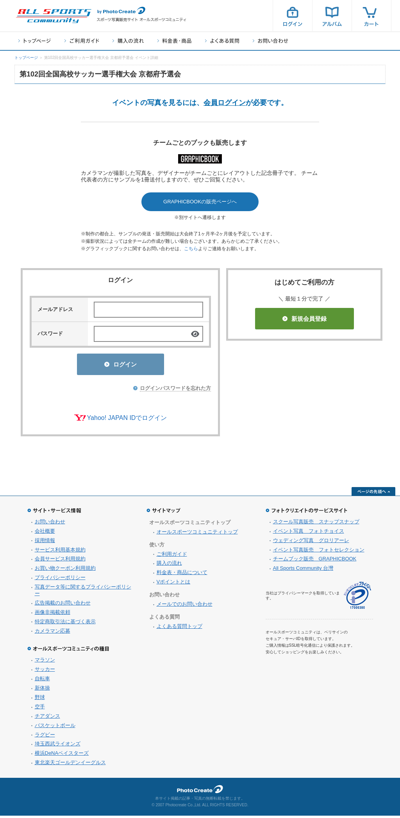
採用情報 (45, 543)
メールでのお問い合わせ (184, 606)
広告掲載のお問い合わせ (63, 605)
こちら (191, 248)
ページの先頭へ (373, 493)
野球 (40, 699)
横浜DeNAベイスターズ (62, 755)
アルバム (332, 15)
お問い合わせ (270, 40)
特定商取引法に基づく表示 (65, 624)
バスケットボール (55, 728)
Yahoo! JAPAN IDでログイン (127, 420)
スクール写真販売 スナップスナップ (316, 524)
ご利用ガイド (81, 40)
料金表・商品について (182, 575)
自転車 (42, 681)
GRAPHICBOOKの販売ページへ (200, 201)
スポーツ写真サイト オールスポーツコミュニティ (53, 16)
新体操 (42, 690)
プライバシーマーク (357, 598)
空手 (40, 709)
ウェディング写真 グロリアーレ (311, 543)
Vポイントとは (174, 584)
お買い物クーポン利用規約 (65, 570)
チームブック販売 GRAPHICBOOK (315, 561)
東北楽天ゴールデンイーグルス (70, 765)
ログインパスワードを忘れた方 (175, 390)
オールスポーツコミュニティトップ (197, 534)
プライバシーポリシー (60, 580)
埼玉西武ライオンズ (57, 746)
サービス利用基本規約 (60, 552)
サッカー (45, 671)
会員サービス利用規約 (60, 561)
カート (371, 15)
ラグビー (45, 737)
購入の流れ (128, 40)
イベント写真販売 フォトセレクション (318, 552)
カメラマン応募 (52, 633)
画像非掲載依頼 (52, 614)
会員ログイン (225, 103)
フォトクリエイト (200, 791)
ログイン (292, 15)
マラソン (45, 662)
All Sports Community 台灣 (303, 570)
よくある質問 (222, 40)
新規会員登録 (304, 318)
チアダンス (47, 718)
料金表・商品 (174, 40)
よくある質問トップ (179, 628)
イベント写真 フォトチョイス (308, 533)
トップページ (34, 40)
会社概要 (45, 533)
